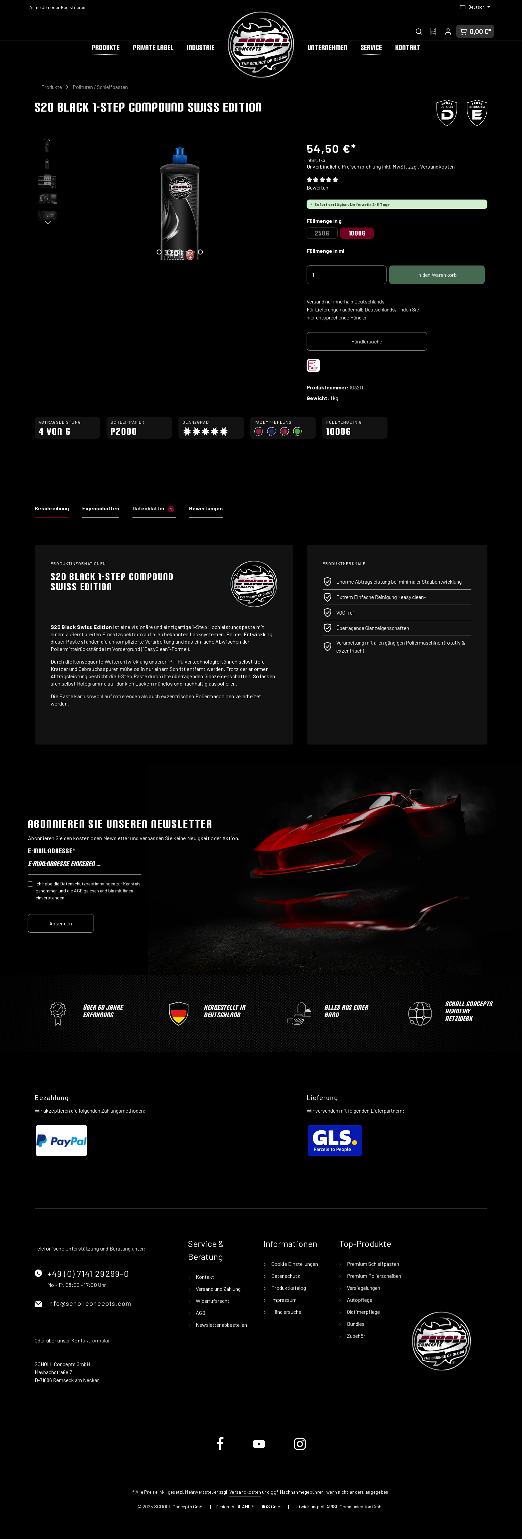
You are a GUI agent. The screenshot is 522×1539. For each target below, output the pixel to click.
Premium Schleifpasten (372, 1264)
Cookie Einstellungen (294, 1264)
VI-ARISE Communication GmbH (353, 1506)
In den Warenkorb (437, 274)
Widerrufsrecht (212, 1300)
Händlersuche (367, 341)
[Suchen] (418, 31)
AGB (78, 890)
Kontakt (204, 1277)
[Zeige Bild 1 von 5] (158, 252)
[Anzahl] (347, 274)
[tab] (52, 510)
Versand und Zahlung (218, 1288)
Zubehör (355, 1335)
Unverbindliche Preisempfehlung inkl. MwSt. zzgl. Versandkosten (381, 166)
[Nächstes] (47, 223)
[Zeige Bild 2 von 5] (169, 252)
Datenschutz (285, 1276)
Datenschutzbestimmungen (87, 883)
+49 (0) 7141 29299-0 (88, 1273)
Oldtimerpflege (363, 1311)
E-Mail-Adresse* (51, 850)
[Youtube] (259, 1449)
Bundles (355, 1323)
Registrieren (73, 7)
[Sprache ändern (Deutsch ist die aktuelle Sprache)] (475, 7)
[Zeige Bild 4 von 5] (189, 252)
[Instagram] (300, 1449)
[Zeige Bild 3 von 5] (179, 252)
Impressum (283, 1299)
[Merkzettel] (433, 31)
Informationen (290, 1243)
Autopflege (359, 1299)
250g (322, 233)
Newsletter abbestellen (221, 1324)
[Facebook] (220, 1449)
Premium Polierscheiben (373, 1276)
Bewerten (317, 187)
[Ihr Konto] (448, 31)
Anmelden (39, 7)
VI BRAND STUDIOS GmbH (257, 1506)
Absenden (60, 923)
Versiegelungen (363, 1287)
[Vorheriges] (47, 140)
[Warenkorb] (475, 31)
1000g (357, 233)
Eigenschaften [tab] (100, 508)
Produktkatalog (288, 1287)
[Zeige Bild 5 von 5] (200, 252)
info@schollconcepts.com (89, 1303)
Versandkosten (245, 1492)
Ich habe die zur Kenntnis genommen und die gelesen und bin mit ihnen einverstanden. (88, 890)
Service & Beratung (206, 1250)
